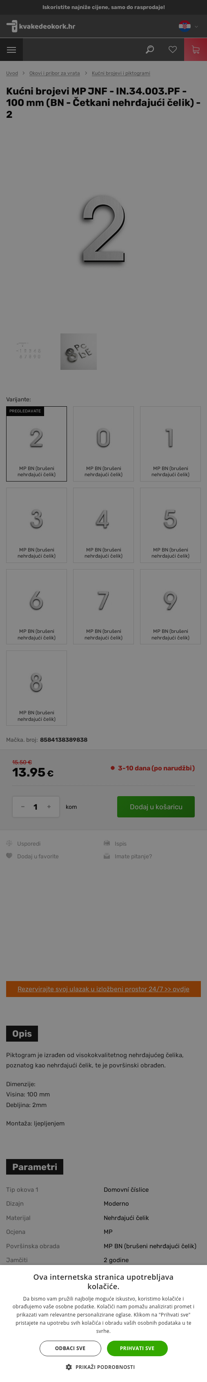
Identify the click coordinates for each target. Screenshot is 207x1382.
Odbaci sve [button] (70, 1348)
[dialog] (103, 691)
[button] (103, 1367)
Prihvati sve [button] (137, 1348)
